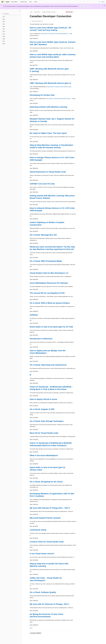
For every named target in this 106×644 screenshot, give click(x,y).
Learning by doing (38, 530)
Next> (31, 628)
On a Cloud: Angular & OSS (42, 409)
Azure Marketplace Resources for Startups (49, 283)
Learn (31, 11)
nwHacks (34, 315)
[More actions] (75, 12)
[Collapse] (19, 11)
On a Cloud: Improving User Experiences (48, 365)
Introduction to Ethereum (41, 339)
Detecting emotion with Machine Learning (48, 107)
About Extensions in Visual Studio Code (48, 172)
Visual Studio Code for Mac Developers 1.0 (49, 273)
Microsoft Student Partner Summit (45, 518)
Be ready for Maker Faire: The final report (48, 133)
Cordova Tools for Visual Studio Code (47, 542)
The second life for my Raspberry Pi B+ (47, 293)
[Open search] (99, 2)
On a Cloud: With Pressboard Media (46, 261)
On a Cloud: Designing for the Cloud (46, 482)
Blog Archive (37, 11)
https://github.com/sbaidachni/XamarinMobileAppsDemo (54, 33)
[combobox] (11, 14)
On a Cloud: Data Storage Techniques (47, 421)
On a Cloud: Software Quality (43, 592)
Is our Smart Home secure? (42, 554)
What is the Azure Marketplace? (44, 455)
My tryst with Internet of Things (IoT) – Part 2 (50, 508)
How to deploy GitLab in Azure (43, 399)
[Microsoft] (2, 2)
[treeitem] (11, 17)
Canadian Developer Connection (49, 11)
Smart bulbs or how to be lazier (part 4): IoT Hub (51, 327)
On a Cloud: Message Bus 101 (43, 235)
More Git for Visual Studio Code (44, 433)
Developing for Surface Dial (42, 95)
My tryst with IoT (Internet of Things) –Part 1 (49, 604)
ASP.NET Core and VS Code (42, 184)
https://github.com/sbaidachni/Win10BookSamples (59, 86)
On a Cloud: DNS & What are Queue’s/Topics (50, 303)
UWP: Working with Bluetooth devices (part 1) (50, 83)
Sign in (102, 1)
